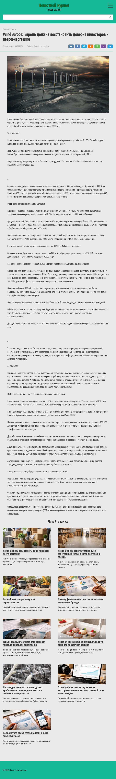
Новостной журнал (53, 5)
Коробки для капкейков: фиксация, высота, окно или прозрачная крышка (80, 643)
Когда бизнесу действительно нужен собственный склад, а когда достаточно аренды (79, 553)
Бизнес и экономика (41, 46)
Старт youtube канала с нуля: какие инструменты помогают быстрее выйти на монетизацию (81, 690)
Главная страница (9, 29)
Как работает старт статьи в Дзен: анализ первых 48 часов (25, 734)
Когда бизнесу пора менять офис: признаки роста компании (26, 552)
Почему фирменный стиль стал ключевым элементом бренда (80, 601)
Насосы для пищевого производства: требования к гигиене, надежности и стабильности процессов (22, 690)
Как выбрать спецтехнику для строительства (19, 601)
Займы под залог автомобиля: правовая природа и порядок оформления (24, 643)
